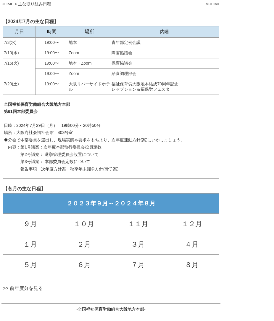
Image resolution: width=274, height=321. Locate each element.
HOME (7, 4)
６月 (84, 265)
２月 (84, 244)
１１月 (138, 224)
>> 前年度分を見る (23, 288)
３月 (138, 244)
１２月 (192, 224)
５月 (30, 265)
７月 (138, 265)
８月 (192, 265)
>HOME (213, 4)
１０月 (84, 224)
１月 (30, 244)
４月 (192, 244)
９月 (30, 224)
